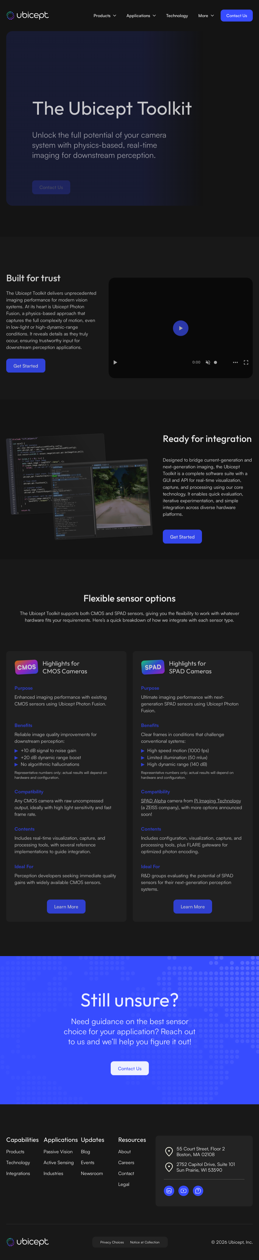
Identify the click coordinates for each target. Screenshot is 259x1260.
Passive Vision (58, 1151)
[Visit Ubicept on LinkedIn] (169, 1191)
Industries (53, 1173)
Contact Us (236, 15)
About (124, 1151)
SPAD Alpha (153, 805)
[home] (27, 15)
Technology (177, 15)
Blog (85, 1151)
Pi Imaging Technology (217, 805)
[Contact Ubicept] (198, 1191)
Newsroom (92, 1173)
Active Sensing (59, 1162)
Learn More (66, 911)
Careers (126, 1162)
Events (87, 1162)
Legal (123, 1184)
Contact (126, 1173)
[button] (105, 15)
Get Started (25, 370)
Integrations (18, 1173)
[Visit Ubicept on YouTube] (183, 1191)
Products (15, 1151)
